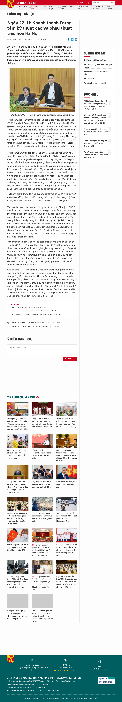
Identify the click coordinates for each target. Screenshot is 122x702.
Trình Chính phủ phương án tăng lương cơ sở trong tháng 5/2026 (95, 143)
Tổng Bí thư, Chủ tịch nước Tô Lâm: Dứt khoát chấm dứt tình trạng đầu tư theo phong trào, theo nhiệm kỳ (17, 487)
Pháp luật (51, 8)
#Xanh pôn (55, 326)
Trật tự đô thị (22, 8)
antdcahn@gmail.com (99, 669)
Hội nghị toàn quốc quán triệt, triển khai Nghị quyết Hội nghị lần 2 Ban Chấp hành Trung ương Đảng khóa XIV (42, 550)
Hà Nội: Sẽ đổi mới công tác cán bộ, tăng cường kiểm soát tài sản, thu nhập (41, 454)
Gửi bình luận (70, 358)
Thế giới (45, 8)
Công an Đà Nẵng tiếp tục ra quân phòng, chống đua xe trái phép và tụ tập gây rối (17, 615)
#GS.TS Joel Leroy (54, 322)
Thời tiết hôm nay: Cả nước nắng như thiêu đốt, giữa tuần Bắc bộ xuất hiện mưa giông (66, 517)
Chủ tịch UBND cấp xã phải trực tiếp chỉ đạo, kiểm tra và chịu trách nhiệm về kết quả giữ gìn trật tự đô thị (95, 119)
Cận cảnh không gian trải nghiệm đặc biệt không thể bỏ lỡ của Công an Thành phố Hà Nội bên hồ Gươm (42, 616)
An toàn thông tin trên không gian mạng (98, 65)
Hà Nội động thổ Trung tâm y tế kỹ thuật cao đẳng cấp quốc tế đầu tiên (36, 314)
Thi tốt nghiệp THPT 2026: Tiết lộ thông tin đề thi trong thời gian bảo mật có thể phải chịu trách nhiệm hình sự (17, 581)
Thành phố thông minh (68, 8)
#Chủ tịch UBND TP (19, 322)
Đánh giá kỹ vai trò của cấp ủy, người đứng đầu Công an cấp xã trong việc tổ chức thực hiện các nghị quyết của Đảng (17, 424)
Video (59, 8)
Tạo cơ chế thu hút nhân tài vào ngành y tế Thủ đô (28, 307)
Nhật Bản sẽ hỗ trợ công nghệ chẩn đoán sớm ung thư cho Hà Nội (34, 311)
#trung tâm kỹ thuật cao (21, 326)
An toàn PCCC (90, 79)
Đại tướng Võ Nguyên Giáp (95, 60)
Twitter (72, 39)
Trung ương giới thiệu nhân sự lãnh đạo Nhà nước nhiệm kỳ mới (96, 132)
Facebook (68, 39)
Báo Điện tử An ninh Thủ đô (10, 4)
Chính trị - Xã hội (36, 8)
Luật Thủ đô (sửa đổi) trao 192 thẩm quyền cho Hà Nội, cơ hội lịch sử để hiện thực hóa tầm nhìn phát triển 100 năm (66, 581)
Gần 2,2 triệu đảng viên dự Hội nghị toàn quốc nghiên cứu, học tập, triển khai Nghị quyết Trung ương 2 (17, 518)
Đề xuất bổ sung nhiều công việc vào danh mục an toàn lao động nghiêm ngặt (42, 517)
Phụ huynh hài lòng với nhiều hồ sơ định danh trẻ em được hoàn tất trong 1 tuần (16, 454)
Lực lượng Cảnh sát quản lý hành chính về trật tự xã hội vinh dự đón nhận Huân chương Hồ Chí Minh (66, 550)
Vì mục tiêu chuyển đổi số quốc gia (97, 73)
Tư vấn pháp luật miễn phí (95, 83)
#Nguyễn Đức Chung (36, 322)
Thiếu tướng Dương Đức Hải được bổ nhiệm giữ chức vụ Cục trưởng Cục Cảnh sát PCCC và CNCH (95, 105)
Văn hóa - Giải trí (82, 8)
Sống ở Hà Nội (100, 8)
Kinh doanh (109, 8)
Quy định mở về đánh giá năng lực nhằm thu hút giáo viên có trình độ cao (42, 484)
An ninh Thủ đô (26, 2)
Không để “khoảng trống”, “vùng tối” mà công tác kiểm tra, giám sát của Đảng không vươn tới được (66, 455)
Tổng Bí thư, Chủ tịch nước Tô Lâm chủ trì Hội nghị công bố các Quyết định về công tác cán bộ (42, 423)
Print (76, 39)
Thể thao (92, 8)
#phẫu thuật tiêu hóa (40, 326)
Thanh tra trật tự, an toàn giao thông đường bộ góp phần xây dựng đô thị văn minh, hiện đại (66, 423)
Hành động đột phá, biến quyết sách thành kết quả (66, 484)
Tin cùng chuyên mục (21, 397)
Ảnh (29, 8)
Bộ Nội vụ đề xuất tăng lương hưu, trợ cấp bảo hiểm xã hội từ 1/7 (96, 155)
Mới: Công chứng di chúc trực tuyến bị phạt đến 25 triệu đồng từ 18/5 (17, 547)
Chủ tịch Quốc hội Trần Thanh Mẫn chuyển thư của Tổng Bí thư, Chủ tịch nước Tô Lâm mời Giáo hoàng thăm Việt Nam (42, 583)
